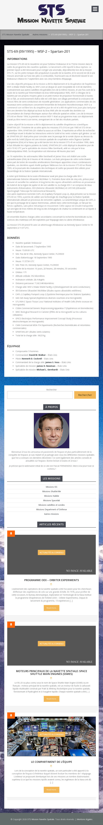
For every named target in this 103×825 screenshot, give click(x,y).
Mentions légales (84, 819)
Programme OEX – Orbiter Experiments (51, 580)
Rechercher (51, 389)
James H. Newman (46, 366)
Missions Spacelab (51, 500)
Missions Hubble (51, 496)
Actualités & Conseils (51, 552)
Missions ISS (51, 487)
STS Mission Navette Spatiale (15, 34)
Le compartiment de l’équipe (51, 761)
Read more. (52, 608)
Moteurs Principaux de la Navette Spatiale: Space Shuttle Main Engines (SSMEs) (51, 672)
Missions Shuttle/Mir (51, 491)
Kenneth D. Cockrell (32, 358)
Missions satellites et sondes (51, 505)
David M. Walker (37, 355)
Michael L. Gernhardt (47, 369)
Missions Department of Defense (51, 509)
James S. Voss (52, 362)
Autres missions (40, 34)
